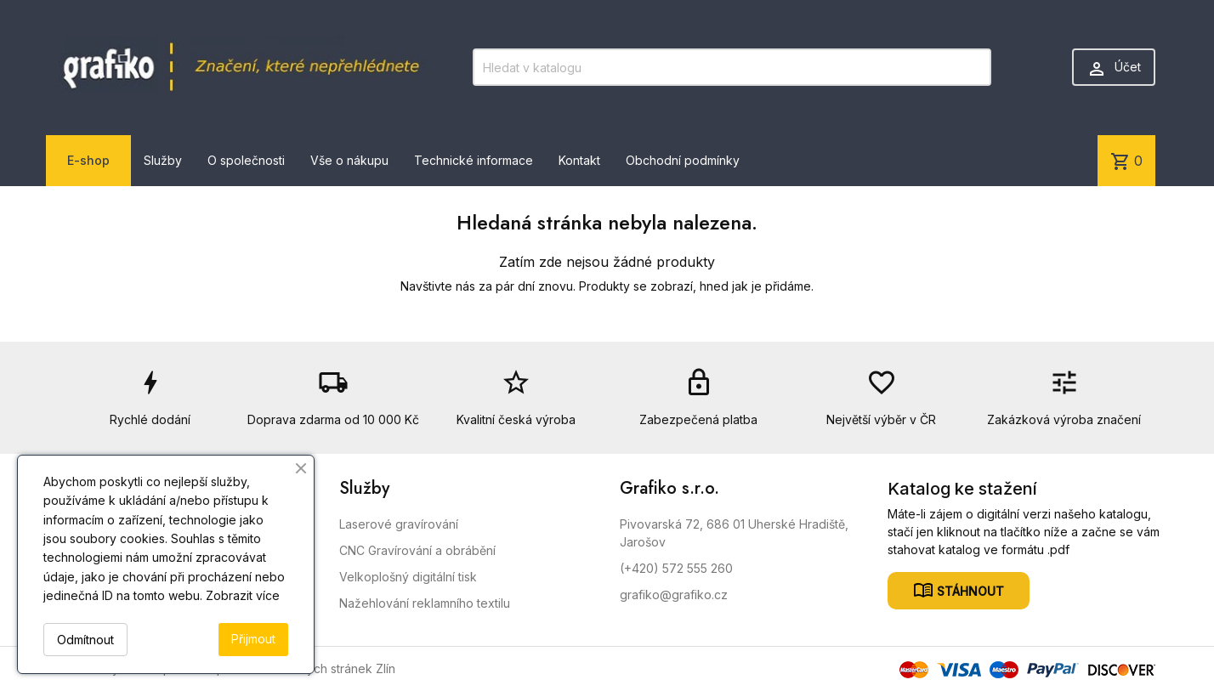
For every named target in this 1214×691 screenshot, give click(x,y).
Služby (163, 160)
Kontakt (579, 160)
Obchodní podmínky (683, 160)
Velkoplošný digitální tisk (408, 576)
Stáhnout (968, 590)
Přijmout (253, 639)
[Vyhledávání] (732, 67)
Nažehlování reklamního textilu (424, 603)
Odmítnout (85, 639)
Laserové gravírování (398, 524)
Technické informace (473, 160)
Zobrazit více (243, 595)
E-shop (88, 160)
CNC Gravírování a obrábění (417, 550)
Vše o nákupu (349, 160)
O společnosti (246, 160)
